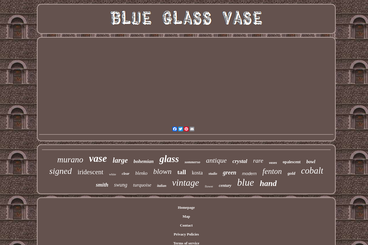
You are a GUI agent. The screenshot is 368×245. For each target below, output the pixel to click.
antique (216, 160)
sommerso (192, 162)
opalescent (291, 162)
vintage (185, 182)
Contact (186, 225)
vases (273, 162)
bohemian (144, 161)
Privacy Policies (186, 234)
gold (291, 173)
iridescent (90, 172)
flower (209, 186)
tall (181, 172)
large (120, 160)
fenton (272, 171)
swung (120, 185)
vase (98, 158)
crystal (239, 161)
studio (212, 174)
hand (268, 183)
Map (186, 216)
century (225, 185)
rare (258, 160)
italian (161, 186)
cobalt (312, 171)
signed (60, 171)
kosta (197, 173)
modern (249, 173)
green (229, 172)
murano (70, 159)
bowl (310, 161)
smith (102, 185)
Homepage (186, 207)
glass (169, 159)
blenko (141, 173)
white (112, 174)
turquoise (142, 185)
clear (126, 173)
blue (245, 182)
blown (162, 171)
